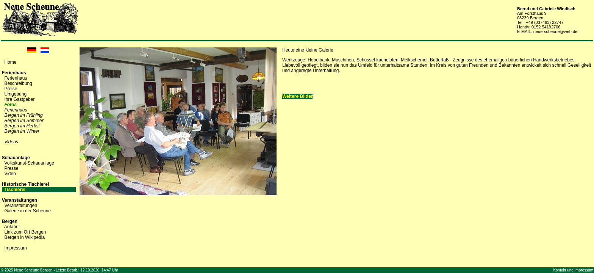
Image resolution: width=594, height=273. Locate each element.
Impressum (15, 248)
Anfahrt (11, 226)
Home (10, 62)
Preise (10, 88)
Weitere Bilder (297, 96)
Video (10, 173)
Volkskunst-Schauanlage (29, 163)
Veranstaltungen (20, 205)
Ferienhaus (15, 78)
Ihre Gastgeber (19, 99)
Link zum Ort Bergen (25, 232)
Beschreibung (18, 83)
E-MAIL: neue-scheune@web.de (547, 31)
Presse (11, 168)
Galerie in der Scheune (27, 210)
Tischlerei (14, 189)
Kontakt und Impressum (573, 270)
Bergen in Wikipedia (24, 237)
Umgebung (15, 94)
